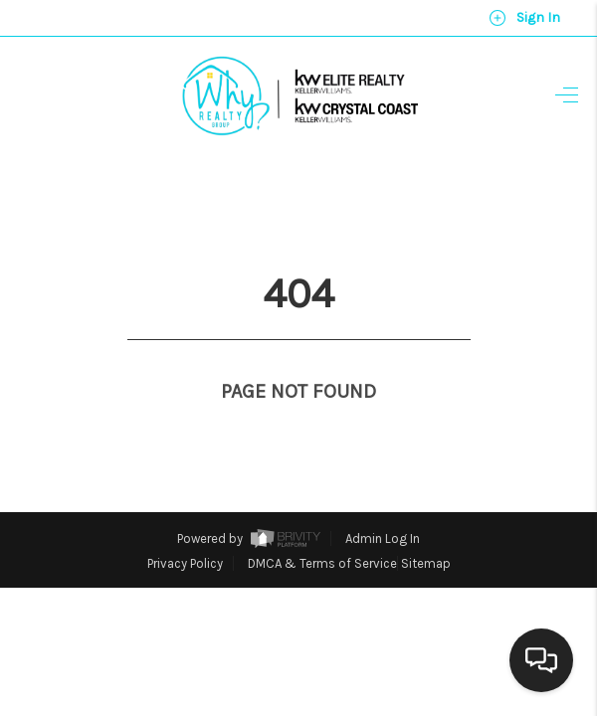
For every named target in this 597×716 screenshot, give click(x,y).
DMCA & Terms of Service (322, 526)
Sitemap (426, 526)
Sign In (524, 18)
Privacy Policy (185, 526)
